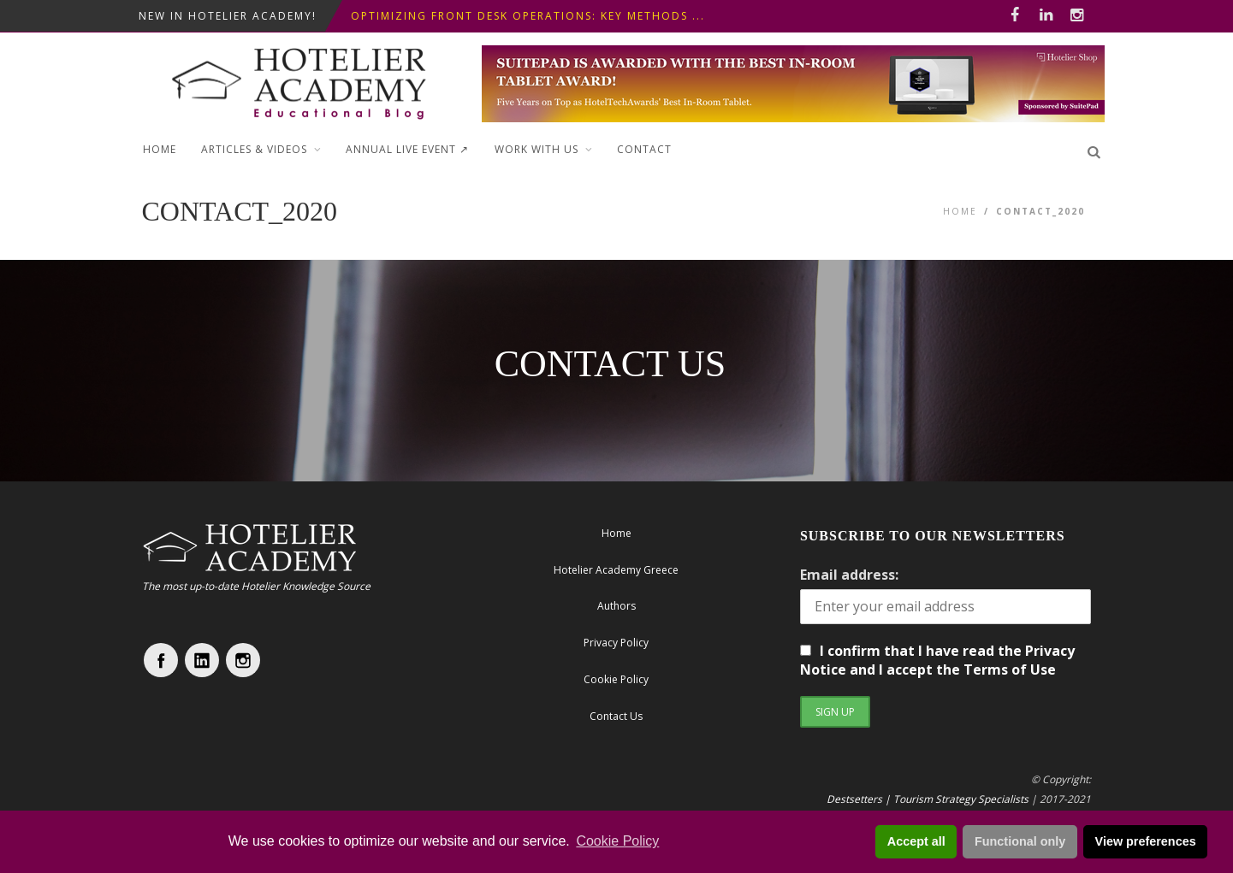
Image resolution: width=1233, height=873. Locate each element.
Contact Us (616, 716)
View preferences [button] (1145, 841)
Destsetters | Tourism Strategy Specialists (927, 799)
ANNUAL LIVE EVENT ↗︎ (407, 149)
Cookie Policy (617, 841)
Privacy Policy (616, 642)
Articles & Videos (254, 149)
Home (159, 149)
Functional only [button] (1020, 841)
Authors (616, 606)
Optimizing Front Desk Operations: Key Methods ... (528, 16)
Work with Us (536, 149)
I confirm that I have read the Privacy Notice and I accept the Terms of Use (937, 660)
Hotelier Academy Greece (616, 570)
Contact (644, 149)
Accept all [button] (916, 841)
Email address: (849, 574)
